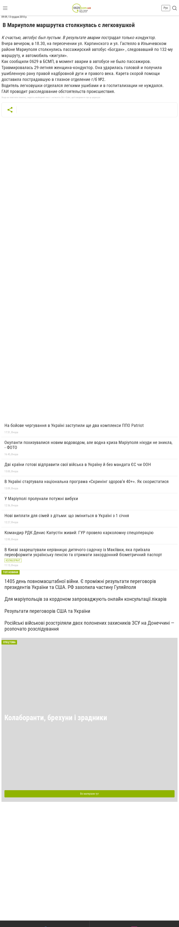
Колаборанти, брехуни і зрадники (55, 717)
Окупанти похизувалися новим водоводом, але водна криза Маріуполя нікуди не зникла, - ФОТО (88, 445)
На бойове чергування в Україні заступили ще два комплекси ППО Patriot (74, 425)
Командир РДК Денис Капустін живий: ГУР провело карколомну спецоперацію (78, 532)
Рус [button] (165, 8)
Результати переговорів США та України (47, 611)
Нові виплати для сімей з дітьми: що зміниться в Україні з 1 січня (66, 515)
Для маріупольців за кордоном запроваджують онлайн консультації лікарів (85, 599)
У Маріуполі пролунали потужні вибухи (41, 498)
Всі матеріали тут (89, 793)
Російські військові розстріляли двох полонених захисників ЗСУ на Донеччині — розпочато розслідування (89, 626)
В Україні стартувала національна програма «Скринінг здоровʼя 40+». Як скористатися (86, 481)
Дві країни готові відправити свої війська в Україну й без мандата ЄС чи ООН (77, 464)
